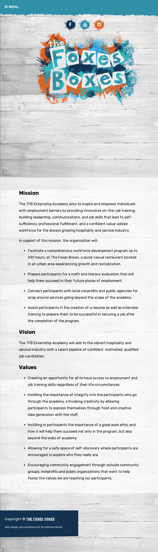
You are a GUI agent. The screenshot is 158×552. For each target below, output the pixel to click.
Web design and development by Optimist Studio (34, 527)
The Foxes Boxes (88, 102)
